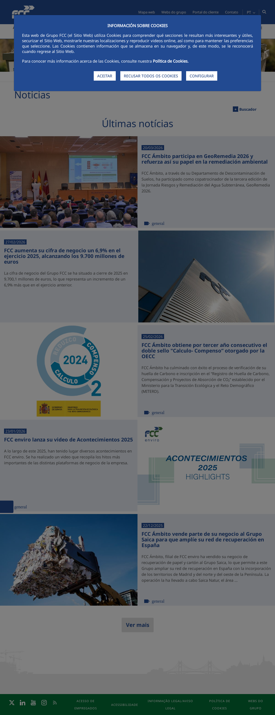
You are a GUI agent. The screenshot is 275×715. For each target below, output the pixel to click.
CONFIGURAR (202, 75)
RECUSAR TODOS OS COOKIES (151, 75)
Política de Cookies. (171, 61)
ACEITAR (104, 75)
